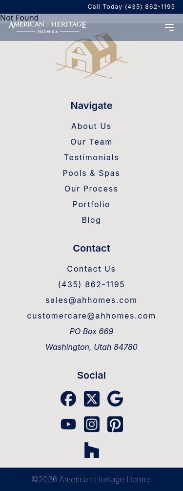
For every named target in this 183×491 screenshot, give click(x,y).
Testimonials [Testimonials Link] (91, 157)
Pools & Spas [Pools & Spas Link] (92, 173)
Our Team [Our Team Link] (91, 142)
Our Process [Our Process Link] (91, 188)
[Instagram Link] (92, 424)
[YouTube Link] (68, 424)
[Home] (47, 27)
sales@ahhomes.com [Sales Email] (91, 300)
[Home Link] (91, 57)
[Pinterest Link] (115, 424)
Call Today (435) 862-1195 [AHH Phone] (131, 6)
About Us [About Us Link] (91, 126)
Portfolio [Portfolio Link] (92, 204)
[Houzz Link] (92, 450)
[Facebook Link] (68, 398)
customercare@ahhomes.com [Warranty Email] (91, 315)
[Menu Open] (169, 27)
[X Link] (92, 399)
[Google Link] (115, 398)
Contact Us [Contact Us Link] (91, 269)
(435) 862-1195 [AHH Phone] (91, 284)
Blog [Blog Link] (91, 220)
